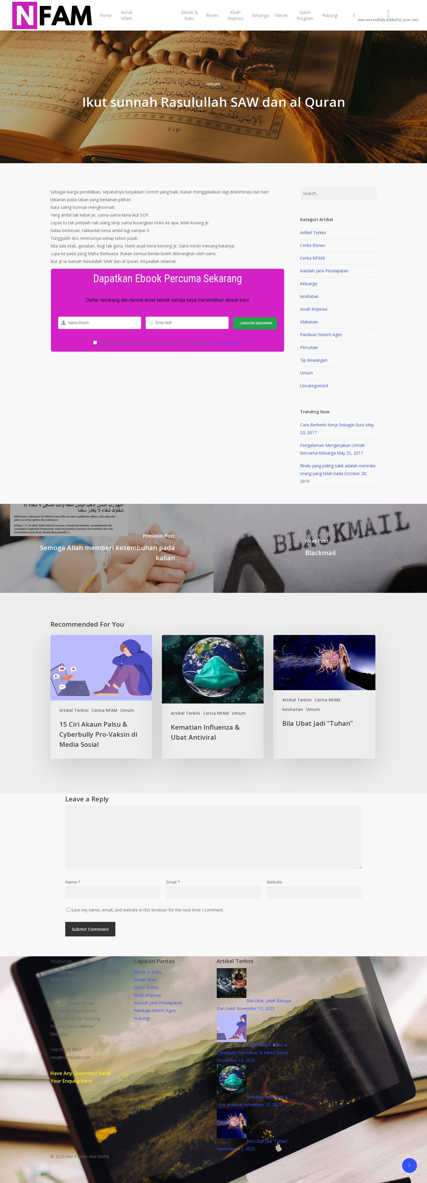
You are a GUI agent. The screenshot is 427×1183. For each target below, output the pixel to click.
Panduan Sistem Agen (321, 334)
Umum (213, 84)
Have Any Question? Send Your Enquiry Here (80, 1077)
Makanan (309, 322)
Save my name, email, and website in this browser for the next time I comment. (147, 910)
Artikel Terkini (313, 232)
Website (274, 882)
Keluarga (308, 283)
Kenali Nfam (145, 979)
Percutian (309, 347)
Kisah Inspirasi (313, 309)
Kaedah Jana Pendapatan (324, 271)
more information (226, 343)
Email (173, 882)
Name (73, 882)
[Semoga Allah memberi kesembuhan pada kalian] (107, 548)
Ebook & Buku (147, 972)
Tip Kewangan (313, 360)
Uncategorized (314, 385)
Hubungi (141, 1018)
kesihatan (309, 296)
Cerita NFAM (312, 258)
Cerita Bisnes (312, 245)
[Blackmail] (320, 548)
